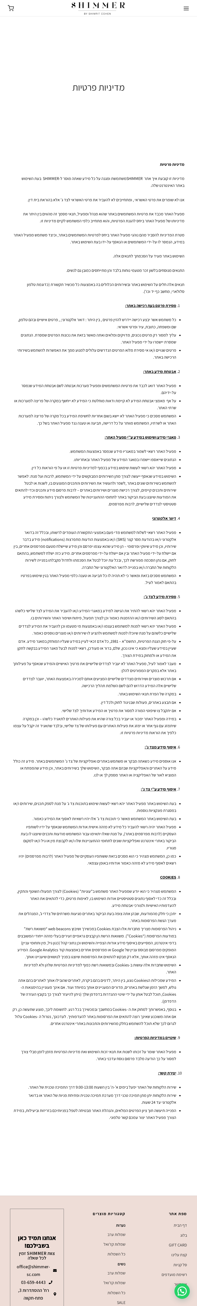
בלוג (183, 1235)
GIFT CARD (178, 1245)
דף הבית (180, 1225)
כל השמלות (116, 1254)
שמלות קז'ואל (114, 1244)
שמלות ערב (116, 1234)
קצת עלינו (179, 1254)
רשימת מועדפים (174, 1274)
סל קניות (180, 1264)
